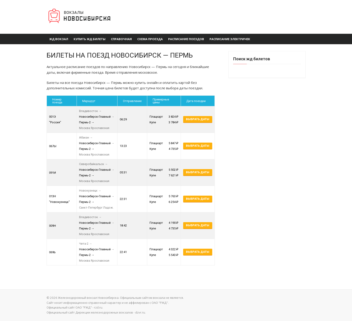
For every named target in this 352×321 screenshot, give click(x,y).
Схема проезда (150, 39)
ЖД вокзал (58, 39)
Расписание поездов (186, 39)
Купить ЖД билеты (89, 39)
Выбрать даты (197, 119)
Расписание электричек (230, 39)
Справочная (121, 39)
